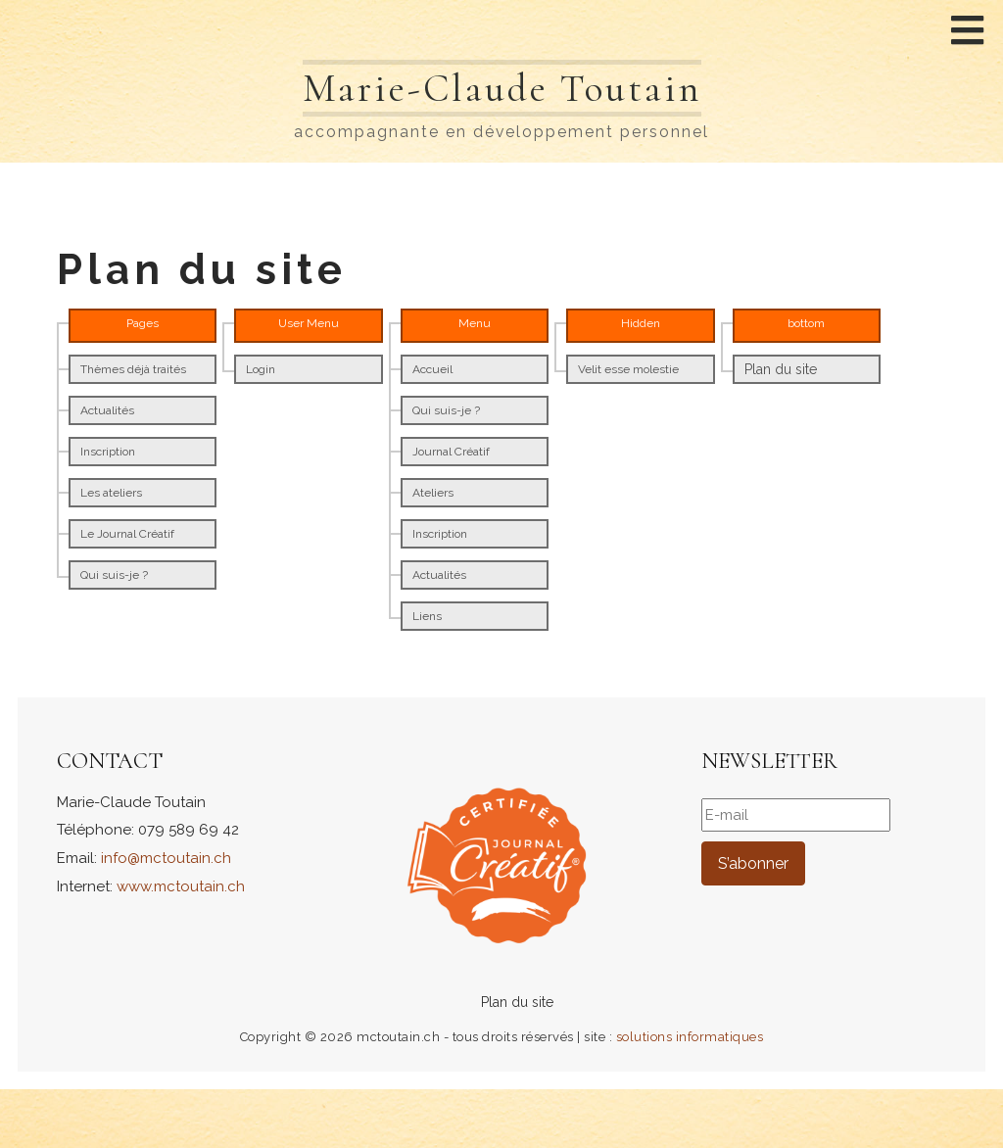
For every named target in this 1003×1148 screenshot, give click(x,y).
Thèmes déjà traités (133, 369)
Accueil (432, 369)
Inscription (107, 451)
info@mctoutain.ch (166, 858)
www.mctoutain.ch (181, 886)
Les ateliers (111, 493)
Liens (427, 616)
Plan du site (780, 369)
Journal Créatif (451, 451)
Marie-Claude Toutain (501, 88)
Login (260, 369)
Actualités (107, 410)
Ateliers (433, 493)
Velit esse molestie (628, 369)
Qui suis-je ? (114, 575)
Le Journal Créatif (127, 534)
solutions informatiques (690, 1036)
